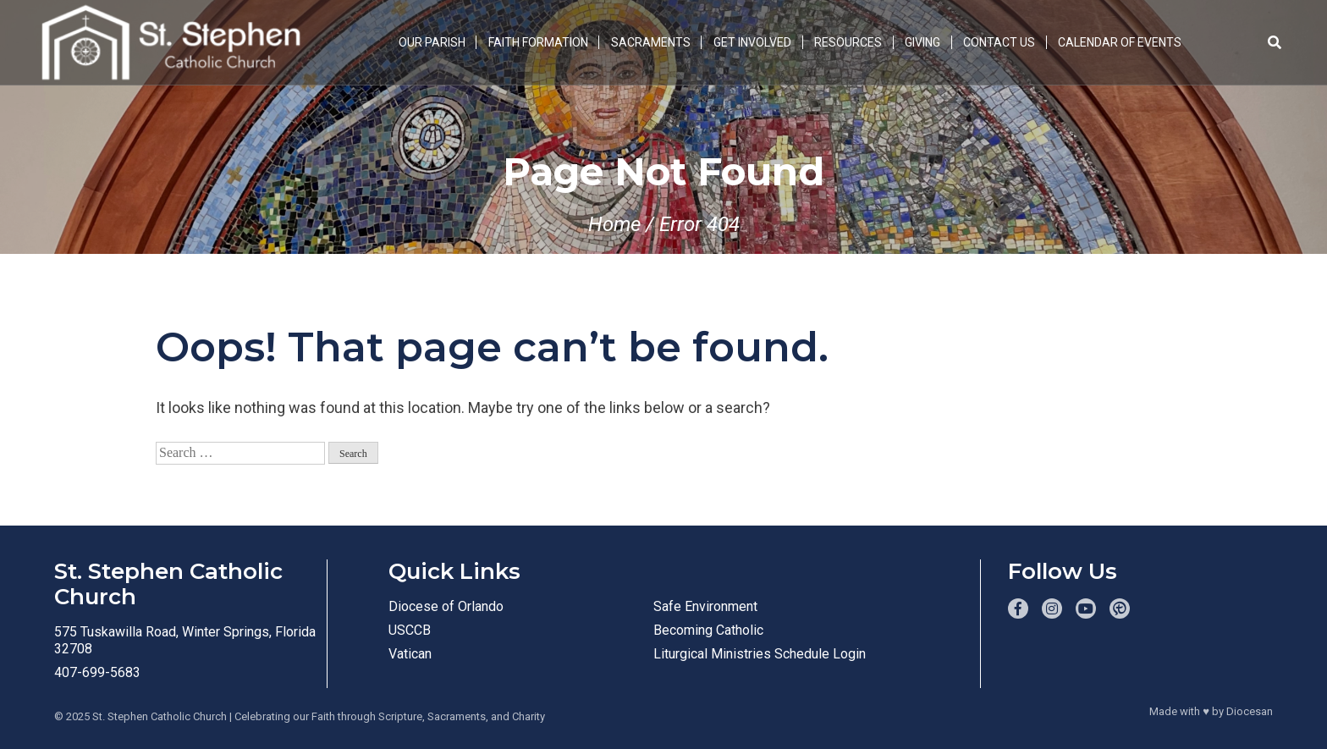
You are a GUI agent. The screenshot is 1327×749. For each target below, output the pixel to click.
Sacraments (651, 42)
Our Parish (432, 42)
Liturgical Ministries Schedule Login (759, 654)
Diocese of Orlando (446, 606)
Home (614, 224)
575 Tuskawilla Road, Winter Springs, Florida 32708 (185, 640)
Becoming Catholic (708, 630)
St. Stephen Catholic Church (159, 716)
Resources (848, 42)
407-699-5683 (97, 672)
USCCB (409, 630)
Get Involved (752, 42)
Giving (922, 42)
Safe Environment (705, 606)
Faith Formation (538, 42)
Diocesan (1249, 711)
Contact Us (999, 42)
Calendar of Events (1119, 42)
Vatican (410, 654)
